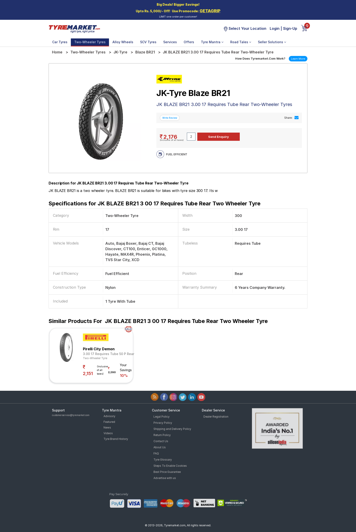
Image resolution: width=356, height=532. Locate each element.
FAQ (156, 453)
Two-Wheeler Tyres (90, 42)
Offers (189, 42)
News (107, 427)
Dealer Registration (215, 416)
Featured (109, 422)
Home (57, 52)
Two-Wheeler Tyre (95, 358)
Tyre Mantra (212, 42)
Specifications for (154, 203)
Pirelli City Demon (99, 349)
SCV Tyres (148, 42)
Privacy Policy (162, 422)
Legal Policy (161, 416)
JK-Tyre (120, 52)
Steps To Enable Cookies (170, 465)
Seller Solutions (272, 42)
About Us (159, 447)
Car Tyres (59, 42)
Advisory (109, 416)
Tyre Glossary (162, 459)
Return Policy (162, 435)
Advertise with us (164, 478)
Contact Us (160, 441)
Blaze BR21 (145, 52)
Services (170, 42)
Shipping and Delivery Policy (172, 429)
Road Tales (240, 42)
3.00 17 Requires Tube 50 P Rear (108, 354)
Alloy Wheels (122, 42)
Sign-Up (290, 28)
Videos (108, 433)
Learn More (298, 58)
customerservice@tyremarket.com (70, 415)
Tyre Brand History (116, 439)
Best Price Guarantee (167, 472)
